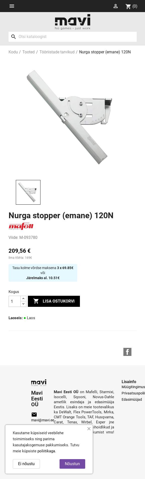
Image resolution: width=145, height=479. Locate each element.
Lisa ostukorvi (54, 301)
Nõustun (72, 463)
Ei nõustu (26, 463)
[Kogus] (15, 301)
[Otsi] (73, 37)
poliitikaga (46, 451)
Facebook (127, 352)
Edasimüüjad (132, 399)
